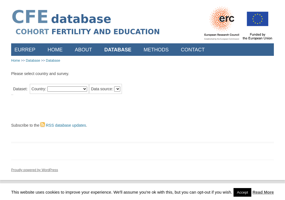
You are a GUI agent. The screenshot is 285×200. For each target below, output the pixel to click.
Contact (193, 49)
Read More (263, 192)
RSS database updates (63, 125)
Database (117, 49)
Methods (156, 49)
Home (55, 49)
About (83, 49)
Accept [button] (242, 192)
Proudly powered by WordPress (34, 170)
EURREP (24, 49)
